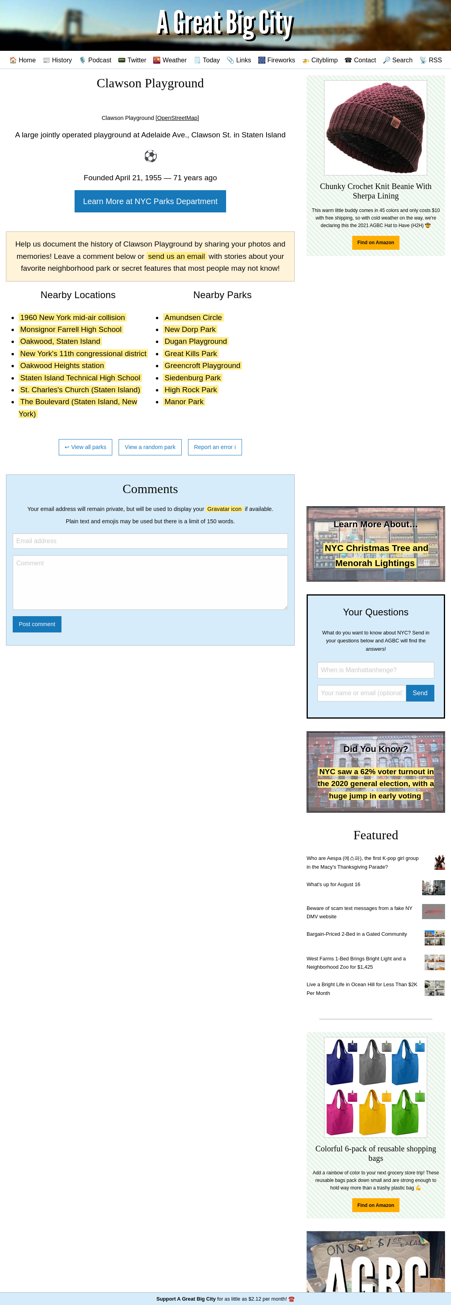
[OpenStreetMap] (177, 118)
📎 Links (238, 60)
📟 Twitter (132, 60)
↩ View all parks (85, 447)
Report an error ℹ (215, 447)
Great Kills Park (191, 353)
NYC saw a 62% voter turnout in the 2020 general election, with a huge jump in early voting (376, 783)
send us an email (176, 256)
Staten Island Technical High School (80, 378)
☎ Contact (360, 60)
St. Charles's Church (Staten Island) (80, 390)
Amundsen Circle (193, 317)
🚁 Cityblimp (320, 60)
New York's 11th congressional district (83, 353)
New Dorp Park (190, 329)
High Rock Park (191, 390)
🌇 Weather (169, 60)
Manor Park (184, 401)
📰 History (57, 60)
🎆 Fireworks (276, 60)
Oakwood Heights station (62, 365)
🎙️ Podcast (95, 60)
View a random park (150, 447)
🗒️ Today (206, 60)
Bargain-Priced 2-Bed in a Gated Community (357, 934)
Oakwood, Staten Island (60, 341)
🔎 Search (398, 60)
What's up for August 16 (333, 884)
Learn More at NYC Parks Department (150, 201)
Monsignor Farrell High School (71, 329)
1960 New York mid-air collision (72, 317)
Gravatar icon (224, 509)
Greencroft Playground (202, 365)
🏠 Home (22, 60)
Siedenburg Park (193, 378)
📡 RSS (430, 60)
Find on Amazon (375, 242)
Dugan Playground (196, 341)
